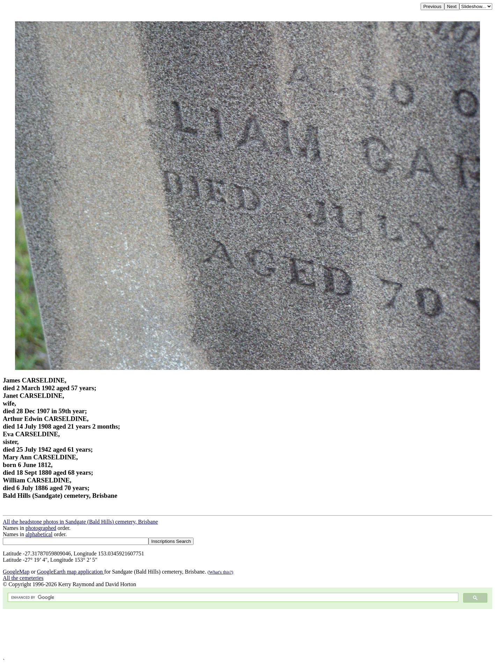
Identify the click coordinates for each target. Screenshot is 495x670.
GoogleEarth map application (70, 572)
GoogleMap (16, 572)
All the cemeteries (23, 578)
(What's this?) (220, 572)
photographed (41, 528)
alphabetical (39, 534)
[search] (232, 597)
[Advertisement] (212, 633)
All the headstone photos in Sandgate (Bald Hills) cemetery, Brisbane (80, 522)
